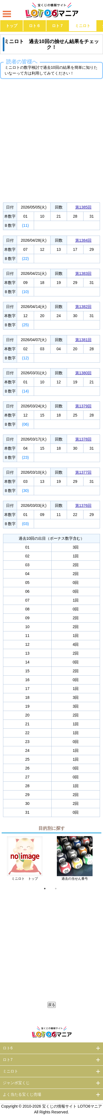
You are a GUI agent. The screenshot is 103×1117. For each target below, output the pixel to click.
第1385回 (83, 207)
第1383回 (83, 273)
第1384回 (83, 240)
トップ (11, 25)
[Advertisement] (51, 139)
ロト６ (34, 25)
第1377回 (83, 472)
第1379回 (83, 406)
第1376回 (83, 505)
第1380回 (83, 373)
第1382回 (83, 306)
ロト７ (57, 25)
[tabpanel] (25, 860)
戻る (51, 1005)
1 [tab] (45, 888)
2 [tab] (56, 888)
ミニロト (82, 25)
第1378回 (83, 439)
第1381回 (83, 340)
